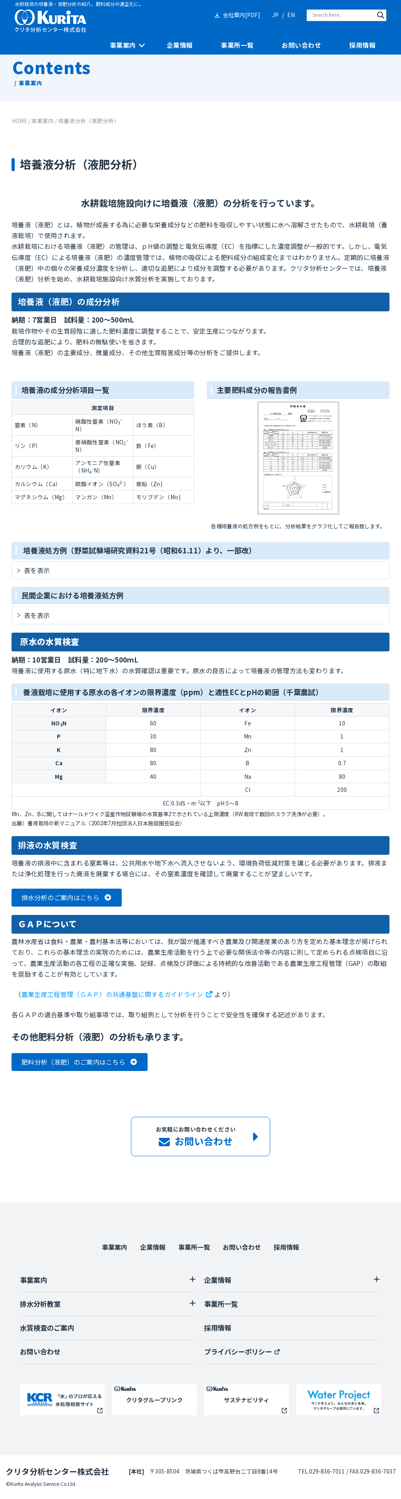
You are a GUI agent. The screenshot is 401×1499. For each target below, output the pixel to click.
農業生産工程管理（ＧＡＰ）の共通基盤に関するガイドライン (112, 994)
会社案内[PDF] (241, 15)
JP (275, 15)
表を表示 (37, 570)
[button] (67, 898)
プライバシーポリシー (238, 1351)
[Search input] (343, 15)
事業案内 (123, 45)
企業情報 (180, 45)
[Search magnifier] (380, 15)
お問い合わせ (301, 45)
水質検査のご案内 (47, 1328)
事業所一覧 (237, 45)
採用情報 (362, 45)
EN (291, 15)
